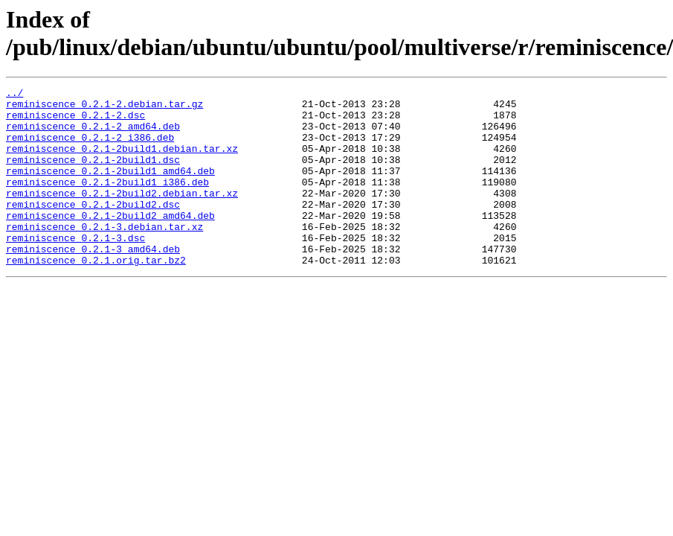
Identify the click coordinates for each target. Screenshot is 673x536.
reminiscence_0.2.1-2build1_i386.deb (107, 201)
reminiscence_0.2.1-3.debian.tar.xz (104, 255)
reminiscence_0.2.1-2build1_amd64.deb (110, 188)
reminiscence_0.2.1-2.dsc (75, 121)
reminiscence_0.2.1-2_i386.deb (90, 148)
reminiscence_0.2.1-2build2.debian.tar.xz (122, 215)
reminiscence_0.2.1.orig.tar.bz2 (96, 295)
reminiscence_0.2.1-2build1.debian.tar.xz (122, 161)
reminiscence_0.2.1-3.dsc (75, 268)
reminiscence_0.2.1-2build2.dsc (93, 228)
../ (14, 94)
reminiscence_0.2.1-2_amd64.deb (93, 134)
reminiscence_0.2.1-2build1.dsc (93, 175)
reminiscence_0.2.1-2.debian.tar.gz (104, 108)
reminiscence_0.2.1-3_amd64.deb (93, 282)
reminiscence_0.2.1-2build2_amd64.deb (110, 242)
